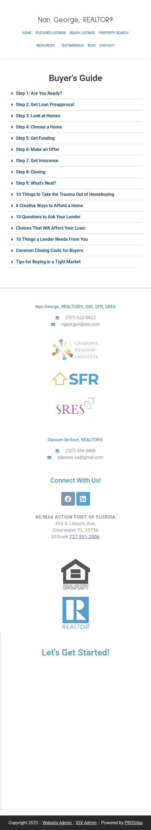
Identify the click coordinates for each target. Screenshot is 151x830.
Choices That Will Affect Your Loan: (51, 228)
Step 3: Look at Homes (38, 115)
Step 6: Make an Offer (37, 149)
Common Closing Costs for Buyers (49, 250)
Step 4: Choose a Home (39, 127)
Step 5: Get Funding (35, 138)
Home (27, 33)
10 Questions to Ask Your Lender (48, 216)
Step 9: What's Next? (36, 183)
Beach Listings (82, 33)
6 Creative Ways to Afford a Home (49, 205)
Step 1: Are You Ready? (39, 93)
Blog (92, 45)
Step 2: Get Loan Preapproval (45, 104)
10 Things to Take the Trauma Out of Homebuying (65, 194)
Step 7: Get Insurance (37, 160)
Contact (106, 45)
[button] (75, 93)
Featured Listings (50, 33)
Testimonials (72, 45)
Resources (47, 45)
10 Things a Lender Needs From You (52, 239)
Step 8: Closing (30, 171)
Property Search (113, 33)
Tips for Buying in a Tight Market (48, 261)
